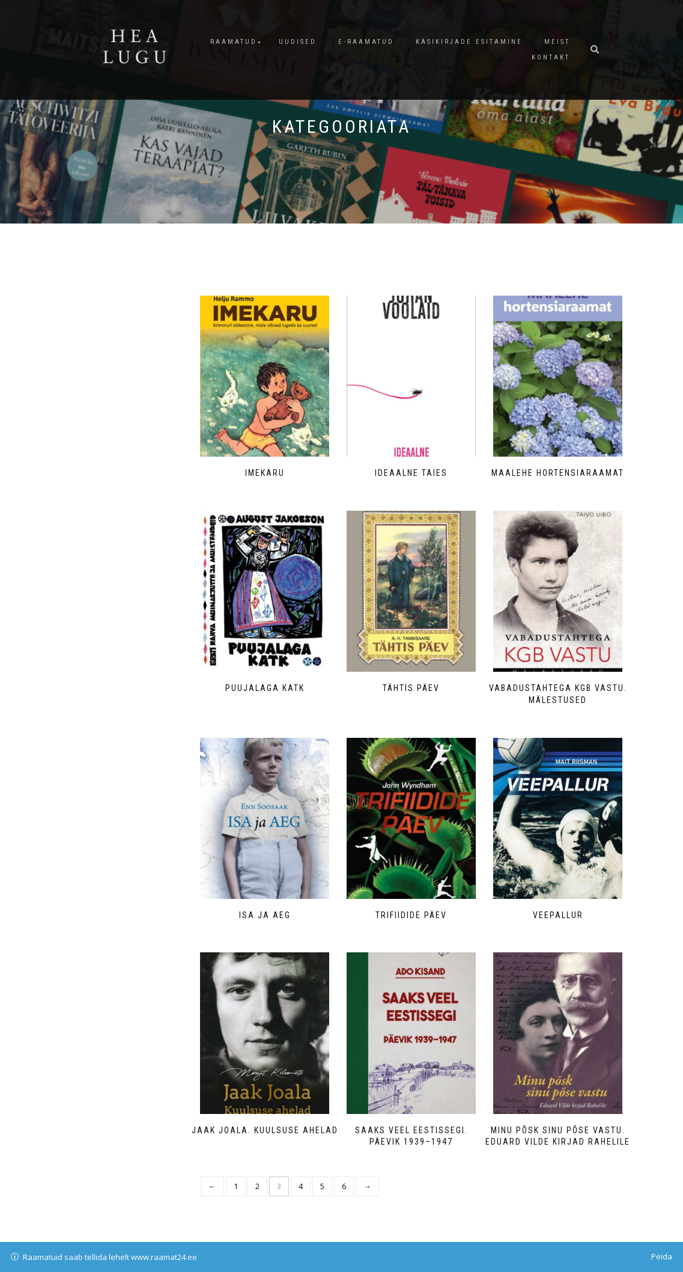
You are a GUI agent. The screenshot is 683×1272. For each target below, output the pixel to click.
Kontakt (551, 57)
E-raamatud (366, 42)
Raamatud (233, 42)
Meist (557, 42)
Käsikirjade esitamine (469, 42)
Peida (661, 1256)
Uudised (298, 42)
